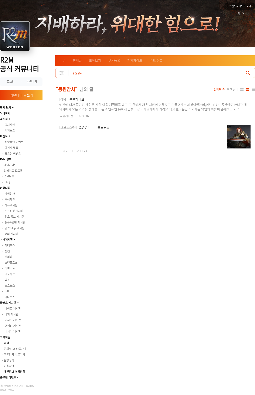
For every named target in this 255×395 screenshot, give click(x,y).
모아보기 (5, 113)
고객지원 (5, 337)
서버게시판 (6, 239)
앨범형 (247, 89)
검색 (248, 73)
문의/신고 (156, 60)
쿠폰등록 (114, 60)
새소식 (4, 119)
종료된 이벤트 (8, 377)
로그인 (10, 81)
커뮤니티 (5, 188)
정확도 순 (219, 89)
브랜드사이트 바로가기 (240, 7)
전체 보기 (5, 107)
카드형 (242, 89)
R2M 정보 (5, 159)
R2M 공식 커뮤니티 (19, 64)
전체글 (77, 60)
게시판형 (253, 89)
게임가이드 (134, 60)
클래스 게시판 (8, 303)
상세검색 (62, 73)
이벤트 (4, 136)
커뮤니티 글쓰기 (21, 95)
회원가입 (32, 81)
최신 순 (231, 89)
